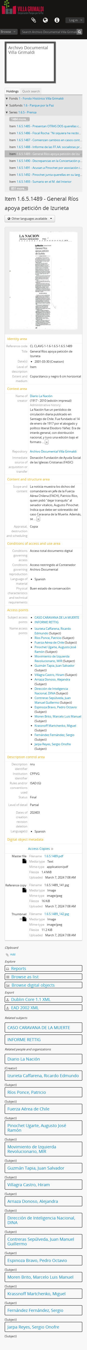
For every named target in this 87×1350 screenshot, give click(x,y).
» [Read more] (46, 442)
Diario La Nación (41, 396)
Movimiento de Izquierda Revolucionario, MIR (31, 1149)
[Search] (79, 32)
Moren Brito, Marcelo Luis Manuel (58, 716)
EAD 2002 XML (22, 1007)
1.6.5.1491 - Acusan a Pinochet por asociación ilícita (51, 168)
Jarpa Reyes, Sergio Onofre (53, 744)
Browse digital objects (30, 985)
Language (45, 20)
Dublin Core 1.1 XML (28, 999)
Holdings (12, 91)
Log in (73, 20)
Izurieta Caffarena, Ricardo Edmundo (43, 1075)
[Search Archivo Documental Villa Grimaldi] (51, 32)
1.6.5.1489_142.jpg (56, 914)
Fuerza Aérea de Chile (49, 642)
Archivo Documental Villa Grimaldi (53, 451)
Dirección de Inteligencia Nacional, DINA (41, 1220)
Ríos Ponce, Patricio (48, 638)
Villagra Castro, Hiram (49, 675)
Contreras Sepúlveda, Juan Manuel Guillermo (40, 1241)
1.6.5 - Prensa (27, 112)
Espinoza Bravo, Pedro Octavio (56, 707)
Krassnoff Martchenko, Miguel (55, 726)
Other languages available (31, 218)
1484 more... (19, 119)
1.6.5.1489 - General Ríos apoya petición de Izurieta (51, 154)
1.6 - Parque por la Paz (38, 105)
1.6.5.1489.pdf (53, 856)
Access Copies (39, 848)
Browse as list (22, 976)
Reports (16, 968)
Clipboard (33, 20)
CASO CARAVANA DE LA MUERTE (57, 617)
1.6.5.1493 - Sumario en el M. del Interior (44, 181)
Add (12, 954)
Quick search (31, 91)
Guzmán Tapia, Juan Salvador (54, 665)
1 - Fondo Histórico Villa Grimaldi (41, 98)
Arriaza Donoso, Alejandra (52, 679)
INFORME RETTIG (46, 622)
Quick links (57, 20)
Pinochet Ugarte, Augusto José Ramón (36, 1128)
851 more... (18, 188)
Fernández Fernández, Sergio (54, 735)
